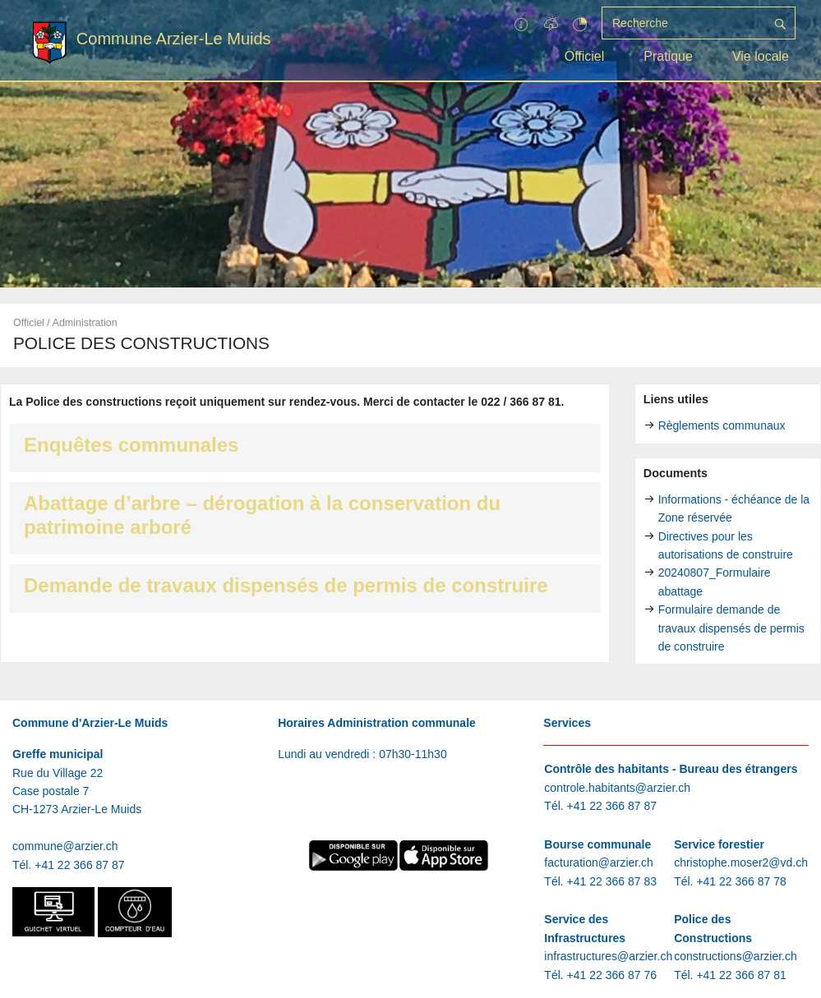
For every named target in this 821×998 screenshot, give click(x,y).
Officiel (585, 56)
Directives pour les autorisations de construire (725, 545)
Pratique (668, 56)
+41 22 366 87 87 (79, 865)
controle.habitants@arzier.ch (617, 787)
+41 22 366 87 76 (612, 975)
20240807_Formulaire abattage (714, 581)
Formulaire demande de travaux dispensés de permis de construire (731, 628)
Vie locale (760, 56)
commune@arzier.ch (65, 846)
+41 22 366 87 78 (741, 881)
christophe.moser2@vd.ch (741, 862)
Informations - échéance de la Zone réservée (733, 508)
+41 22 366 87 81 (741, 975)
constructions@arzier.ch (735, 956)
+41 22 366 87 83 (612, 881)
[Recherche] (684, 23)
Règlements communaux (722, 425)
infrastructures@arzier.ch (608, 956)
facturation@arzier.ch (598, 862)
